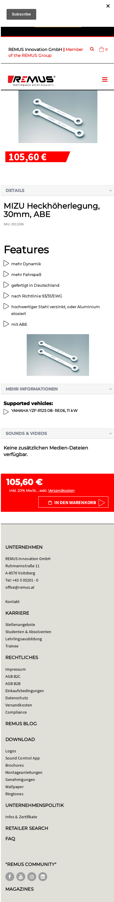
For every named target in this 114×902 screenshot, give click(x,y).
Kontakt (12, 601)
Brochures (14, 765)
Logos (10, 751)
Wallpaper (14, 786)
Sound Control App (22, 758)
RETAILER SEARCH (26, 828)
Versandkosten (61, 490)
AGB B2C (12, 676)
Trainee (11, 646)
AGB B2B (12, 683)
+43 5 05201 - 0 (25, 580)
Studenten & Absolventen (28, 631)
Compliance (16, 712)
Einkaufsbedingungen (24, 690)
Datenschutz (16, 697)
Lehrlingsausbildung (23, 638)
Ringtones (14, 793)
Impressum (15, 669)
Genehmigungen (20, 779)
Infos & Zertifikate (21, 816)
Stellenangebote (20, 624)
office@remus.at (19, 587)
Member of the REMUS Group (45, 52)
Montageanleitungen (23, 772)
